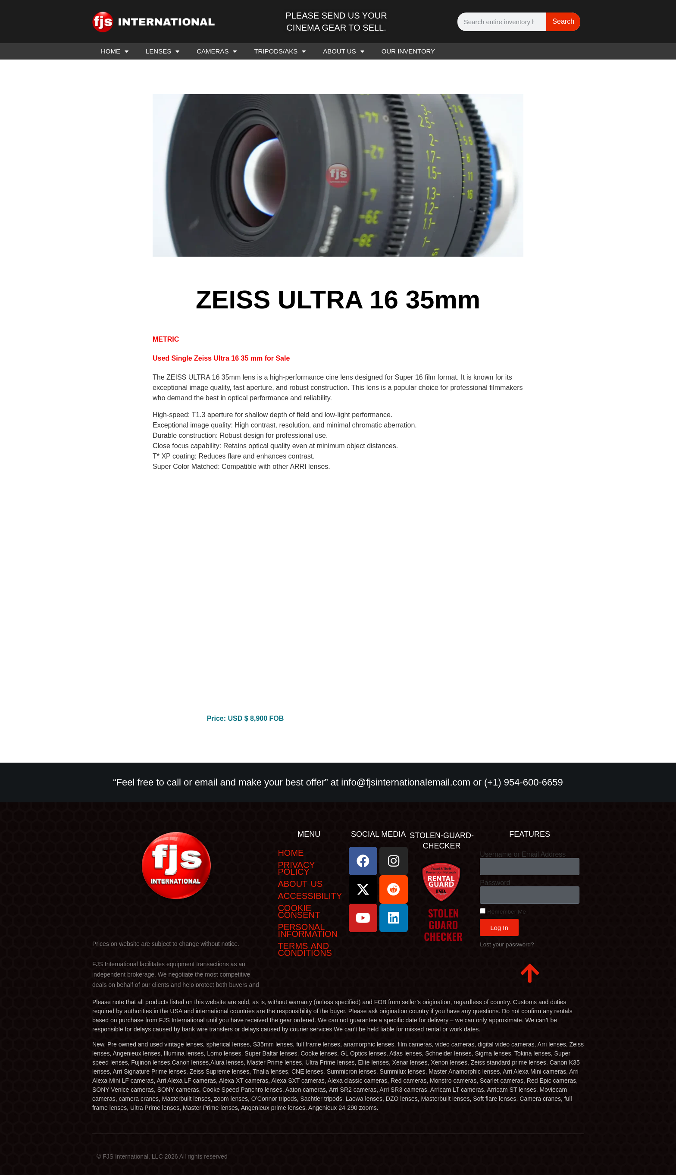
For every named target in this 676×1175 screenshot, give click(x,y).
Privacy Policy (296, 868)
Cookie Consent (299, 911)
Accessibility (310, 896)
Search (563, 21)
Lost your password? (507, 944)
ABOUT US (343, 51)
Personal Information (308, 930)
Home (291, 853)
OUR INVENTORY (408, 51)
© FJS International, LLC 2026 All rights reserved (162, 1156)
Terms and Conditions (305, 949)
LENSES (162, 51)
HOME (114, 51)
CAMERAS (217, 51)
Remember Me (503, 911)
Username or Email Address (523, 854)
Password (495, 883)
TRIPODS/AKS (280, 51)
